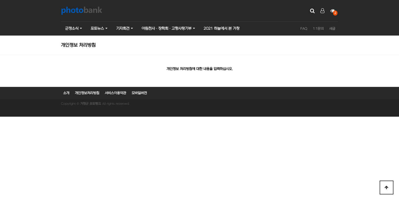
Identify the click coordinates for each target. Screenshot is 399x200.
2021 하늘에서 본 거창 (221, 28)
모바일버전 (139, 93)
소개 (66, 93)
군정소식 (71, 28)
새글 (332, 29)
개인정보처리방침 (87, 93)
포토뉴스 (97, 28)
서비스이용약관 (115, 93)
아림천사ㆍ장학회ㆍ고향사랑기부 (166, 28)
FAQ (303, 29)
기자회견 (122, 28)
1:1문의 (318, 29)
